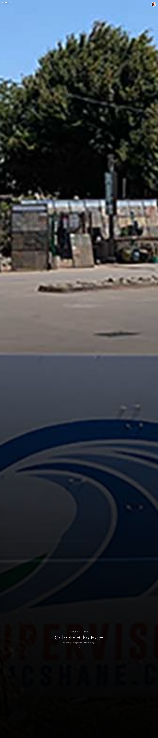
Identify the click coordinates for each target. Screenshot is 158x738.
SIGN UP (43, 734)
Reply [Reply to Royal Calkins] (55, 662)
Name (46, 694)
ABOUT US (37, 734)
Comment (48, 680)
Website (47, 713)
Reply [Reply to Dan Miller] (55, 636)
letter (98, 544)
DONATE (49, 734)
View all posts (64, 601)
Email (46, 703)
